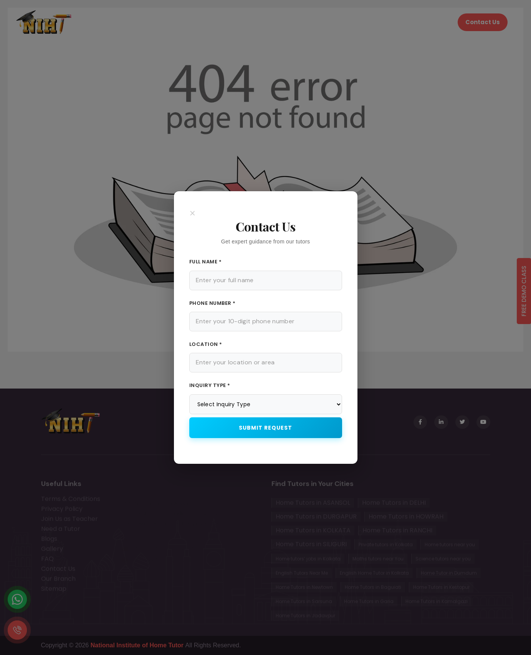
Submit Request (265, 428)
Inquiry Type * (209, 385)
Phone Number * (212, 303)
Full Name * (205, 261)
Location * (205, 344)
